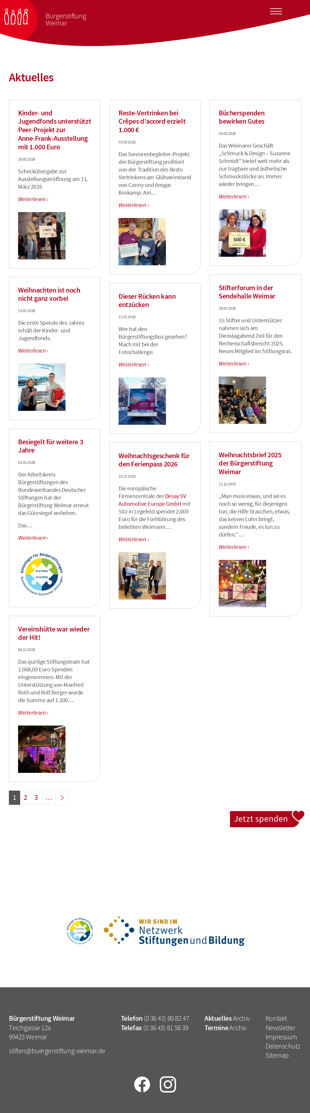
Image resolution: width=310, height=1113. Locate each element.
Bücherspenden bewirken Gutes (241, 117)
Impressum (281, 1037)
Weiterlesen (32, 199)
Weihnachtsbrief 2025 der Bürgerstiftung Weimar (250, 463)
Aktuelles (217, 1018)
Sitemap (277, 1055)
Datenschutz (283, 1046)
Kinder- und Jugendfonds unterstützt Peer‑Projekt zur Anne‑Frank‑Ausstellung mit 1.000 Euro (54, 130)
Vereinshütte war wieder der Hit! (54, 633)
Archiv (241, 1018)
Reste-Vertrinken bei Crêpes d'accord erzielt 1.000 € (152, 121)
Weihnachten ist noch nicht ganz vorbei (49, 294)
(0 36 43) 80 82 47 (166, 1018)
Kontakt (276, 1018)
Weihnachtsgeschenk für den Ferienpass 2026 (154, 460)
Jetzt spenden (268, 814)
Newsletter (280, 1027)
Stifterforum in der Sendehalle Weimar (247, 292)
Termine (216, 1028)
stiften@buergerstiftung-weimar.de (57, 1050)
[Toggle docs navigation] (276, 10)
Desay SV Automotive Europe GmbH (152, 500)
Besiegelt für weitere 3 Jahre (50, 446)
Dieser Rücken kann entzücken (147, 301)
